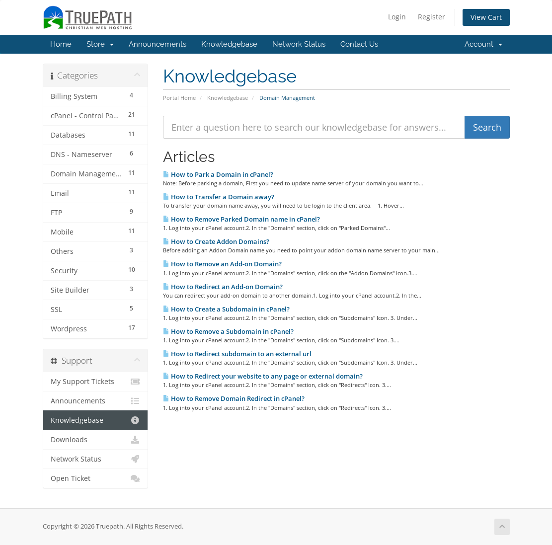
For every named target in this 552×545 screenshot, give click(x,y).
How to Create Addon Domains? (216, 241)
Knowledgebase (229, 44)
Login (397, 16)
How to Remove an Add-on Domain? (222, 263)
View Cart (486, 17)
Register (431, 16)
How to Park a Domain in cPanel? (218, 174)
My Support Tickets (96, 382)
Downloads (96, 440)
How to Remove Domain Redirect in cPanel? (234, 398)
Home (61, 44)
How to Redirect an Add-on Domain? (223, 286)
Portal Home (179, 97)
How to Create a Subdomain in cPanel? (226, 309)
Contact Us (359, 44)
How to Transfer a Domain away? (218, 196)
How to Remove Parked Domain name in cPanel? (241, 219)
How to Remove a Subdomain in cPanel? (228, 331)
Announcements (157, 44)
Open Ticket (96, 478)
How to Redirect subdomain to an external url (237, 353)
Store (100, 44)
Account (483, 44)
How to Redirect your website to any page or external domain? (263, 376)
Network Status (298, 44)
